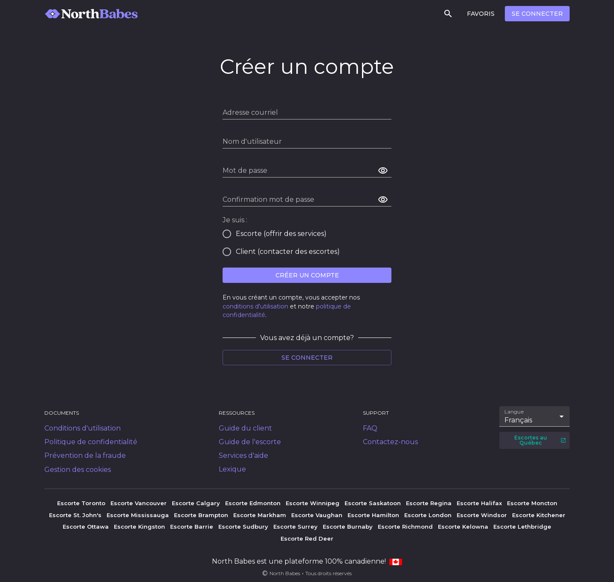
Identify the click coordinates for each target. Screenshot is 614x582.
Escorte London (428, 515)
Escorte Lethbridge (522, 526)
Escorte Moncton (532, 503)
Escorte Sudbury (243, 526)
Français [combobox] (518, 420)
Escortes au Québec (540, 440)
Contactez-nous (390, 442)
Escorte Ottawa (86, 526)
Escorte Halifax (479, 503)
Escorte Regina (429, 503)
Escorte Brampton (201, 515)
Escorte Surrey (295, 526)
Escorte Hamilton (373, 515)
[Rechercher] (448, 13)
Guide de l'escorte (250, 442)
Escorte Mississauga (138, 515)
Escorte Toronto (81, 503)
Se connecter (537, 13)
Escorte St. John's (75, 515)
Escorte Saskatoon (373, 503)
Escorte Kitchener (538, 515)
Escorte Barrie (191, 526)
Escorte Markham (259, 515)
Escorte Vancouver (138, 503)
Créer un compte (307, 275)
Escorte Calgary (196, 503)
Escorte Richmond (405, 526)
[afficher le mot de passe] (382, 170)
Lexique (232, 469)
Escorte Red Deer (307, 538)
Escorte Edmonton (253, 503)
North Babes (284, 573)
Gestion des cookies (77, 470)
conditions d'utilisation (255, 306)
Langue (514, 412)
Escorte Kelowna (463, 526)
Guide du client (245, 428)
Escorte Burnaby (348, 526)
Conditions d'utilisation (82, 428)
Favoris (481, 13)
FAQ (370, 428)
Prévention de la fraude (85, 455)
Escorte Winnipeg (312, 503)
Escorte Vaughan (316, 515)
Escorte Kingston (139, 526)
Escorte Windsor (482, 515)
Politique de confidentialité (90, 442)
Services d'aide (243, 455)
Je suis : (235, 220)
